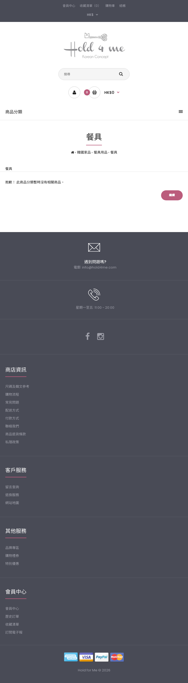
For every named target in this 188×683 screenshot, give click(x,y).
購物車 (110, 5)
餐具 (113, 152)
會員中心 (69, 5)
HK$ (90, 14)
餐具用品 (100, 152)
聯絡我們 (12, 426)
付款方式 (12, 418)
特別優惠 (12, 563)
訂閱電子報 (13, 632)
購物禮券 (12, 555)
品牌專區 (12, 547)
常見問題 (12, 402)
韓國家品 (84, 152)
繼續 (172, 195)
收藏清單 (12, 624)
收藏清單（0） (90, 5)
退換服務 (12, 494)
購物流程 (12, 394)
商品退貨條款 (15, 434)
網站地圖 (12, 502)
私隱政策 (12, 442)
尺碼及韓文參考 (17, 386)
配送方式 (12, 410)
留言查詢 (12, 487)
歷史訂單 (12, 616)
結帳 (122, 5)
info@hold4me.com (99, 267)
